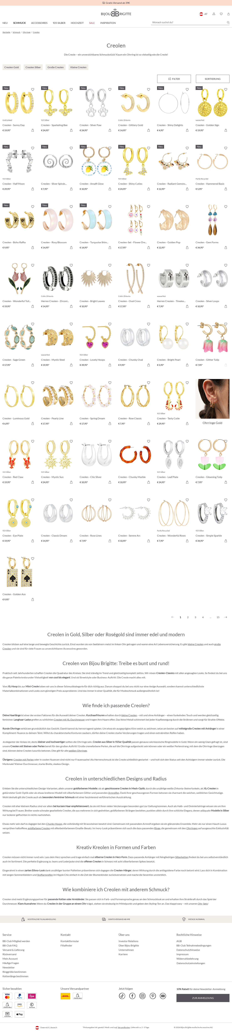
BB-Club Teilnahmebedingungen (193, 945)
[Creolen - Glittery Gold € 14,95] (135, 110)
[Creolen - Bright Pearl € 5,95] (174, 345)
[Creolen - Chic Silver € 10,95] (97, 462)
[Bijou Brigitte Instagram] (142, 996)
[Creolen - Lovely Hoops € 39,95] (97, 345)
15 (218, 617)
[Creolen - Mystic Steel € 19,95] (58, 345)
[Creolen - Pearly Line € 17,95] (58, 403)
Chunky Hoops (54, 823)
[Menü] (174, 79)
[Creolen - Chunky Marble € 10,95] (135, 462)
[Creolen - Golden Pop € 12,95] (174, 227)
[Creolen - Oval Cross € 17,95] (135, 286)
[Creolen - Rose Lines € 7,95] (97, 520)
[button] (213, 14)
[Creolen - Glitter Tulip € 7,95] (212, 345)
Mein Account (10, 958)
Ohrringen (192, 828)
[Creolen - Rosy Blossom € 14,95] (58, 227)
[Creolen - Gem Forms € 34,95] (212, 227)
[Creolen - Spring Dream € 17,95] (97, 403)
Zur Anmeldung (203, 997)
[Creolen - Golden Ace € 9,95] (19, 579)
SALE (92, 22)
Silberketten (181, 857)
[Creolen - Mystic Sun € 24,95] (58, 462)
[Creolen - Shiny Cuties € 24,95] (135, 169)
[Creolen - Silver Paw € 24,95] (97, 110)
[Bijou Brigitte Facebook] (132, 996)
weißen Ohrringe (78, 750)
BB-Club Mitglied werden (16, 941)
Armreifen (113, 792)
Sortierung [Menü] (213, 78)
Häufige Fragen (11, 962)
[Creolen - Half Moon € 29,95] (19, 169)
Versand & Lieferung (13, 949)
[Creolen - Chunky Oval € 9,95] (135, 345)
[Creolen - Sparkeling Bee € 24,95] (58, 110)
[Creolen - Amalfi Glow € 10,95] (97, 169)
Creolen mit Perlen (23, 759)
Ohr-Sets (203, 903)
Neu (5, 22)
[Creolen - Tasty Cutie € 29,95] (174, 403)
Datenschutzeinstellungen (191, 963)
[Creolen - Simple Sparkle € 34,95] (212, 520)
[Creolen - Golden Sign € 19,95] (212, 110)
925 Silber (59, 22)
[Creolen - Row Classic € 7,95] (135, 403)
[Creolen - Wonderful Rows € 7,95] (174, 520)
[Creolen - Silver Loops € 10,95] (212, 286)
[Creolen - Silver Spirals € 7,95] (58, 169)
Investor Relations (128, 941)
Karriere (123, 954)
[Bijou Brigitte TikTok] (122, 996)
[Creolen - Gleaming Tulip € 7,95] (212, 462)
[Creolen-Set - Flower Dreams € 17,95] (135, 227)
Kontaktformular (70, 941)
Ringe (157, 828)
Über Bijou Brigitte (129, 945)
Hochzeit (77, 22)
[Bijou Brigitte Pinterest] (152, 996)
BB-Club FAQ (10, 945)
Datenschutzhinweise (188, 949)
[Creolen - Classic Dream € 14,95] (58, 520)
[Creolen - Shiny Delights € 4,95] (174, 110)
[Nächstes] (225, 617)
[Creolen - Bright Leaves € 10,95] (97, 286)
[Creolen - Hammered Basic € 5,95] (212, 169)
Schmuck (19, 22)
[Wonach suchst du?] (190, 22)
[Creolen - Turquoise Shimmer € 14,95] (97, 227)
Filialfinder (66, 945)
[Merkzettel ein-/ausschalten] (32, 89)
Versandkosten (124, 1027)
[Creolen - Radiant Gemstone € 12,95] (174, 169)
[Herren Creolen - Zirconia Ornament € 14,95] (58, 286)
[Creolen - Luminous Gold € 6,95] (19, 403)
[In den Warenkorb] (32, 130)
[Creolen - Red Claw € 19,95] (19, 462)
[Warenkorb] (228, 14)
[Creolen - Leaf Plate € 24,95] (174, 462)
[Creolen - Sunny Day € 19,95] (19, 110)
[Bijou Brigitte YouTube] (162, 996)
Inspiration (108, 22)
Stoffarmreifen (45, 874)
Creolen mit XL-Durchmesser (69, 719)
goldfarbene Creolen (39, 828)
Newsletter (9, 967)
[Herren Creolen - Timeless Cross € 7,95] (174, 286)
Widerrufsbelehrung (187, 958)
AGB (179, 941)
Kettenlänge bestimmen (15, 976)
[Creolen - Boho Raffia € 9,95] (19, 227)
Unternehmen (126, 949)
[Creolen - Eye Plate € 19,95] (19, 520)
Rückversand (9, 954)
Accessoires (39, 22)
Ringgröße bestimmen (14, 971)
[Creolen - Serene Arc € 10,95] (135, 520)
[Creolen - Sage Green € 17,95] (19, 345)
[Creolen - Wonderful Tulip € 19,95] (19, 286)
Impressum (182, 954)
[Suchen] (228, 22)
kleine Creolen (195, 644)
